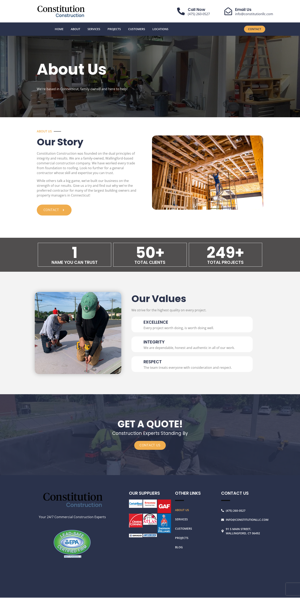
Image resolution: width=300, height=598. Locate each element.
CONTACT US (150, 446)
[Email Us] (228, 11)
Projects (114, 29)
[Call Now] (181, 11)
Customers (136, 29)
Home (59, 29)
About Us (182, 510)
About (75, 29)
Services (94, 29)
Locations (160, 29)
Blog (179, 547)
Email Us (243, 9)
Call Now (196, 9)
